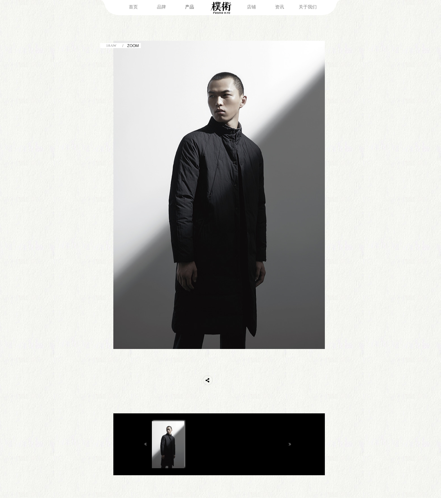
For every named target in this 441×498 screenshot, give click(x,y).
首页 (133, 6)
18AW (111, 45)
